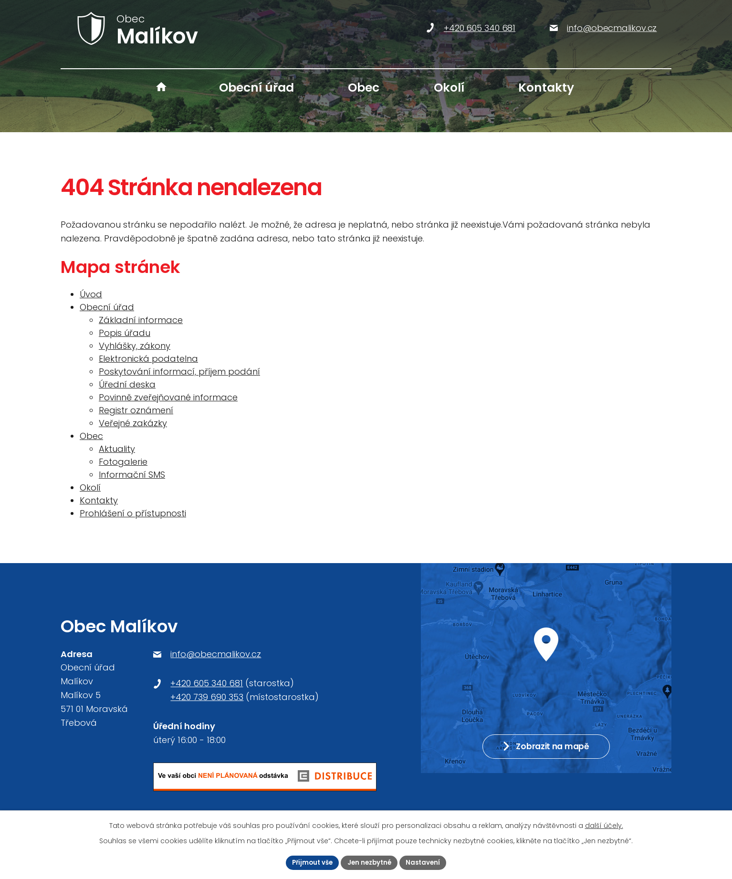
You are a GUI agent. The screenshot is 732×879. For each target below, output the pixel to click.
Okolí (449, 87)
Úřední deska (127, 384)
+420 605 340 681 (206, 683)
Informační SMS (132, 475)
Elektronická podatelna (148, 359)
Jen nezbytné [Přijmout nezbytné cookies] (369, 862)
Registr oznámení (136, 410)
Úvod (161, 87)
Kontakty (546, 87)
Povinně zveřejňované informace (168, 397)
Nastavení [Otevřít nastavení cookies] (426, 862)
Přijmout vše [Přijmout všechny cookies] (309, 862)
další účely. (604, 824)
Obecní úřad (256, 87)
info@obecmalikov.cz (215, 654)
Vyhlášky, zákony (134, 346)
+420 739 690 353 (206, 697)
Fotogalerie (123, 462)
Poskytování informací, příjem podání (179, 371)
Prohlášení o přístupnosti (133, 513)
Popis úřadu (124, 333)
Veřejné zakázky (133, 423)
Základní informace (141, 320)
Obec (363, 87)
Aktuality (117, 449)
